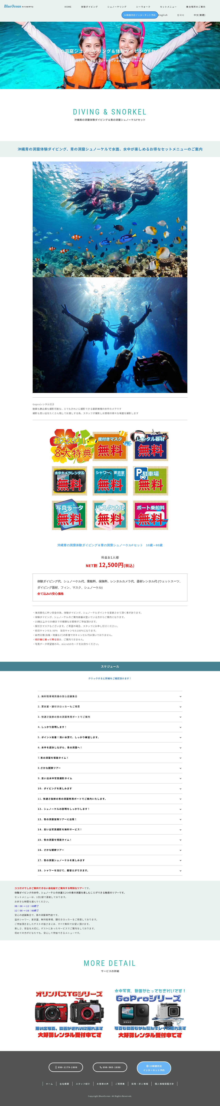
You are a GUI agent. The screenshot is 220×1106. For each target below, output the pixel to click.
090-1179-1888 (66, 1066)
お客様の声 (103, 1083)
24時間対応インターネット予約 (140, 15)
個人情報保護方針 (164, 1083)
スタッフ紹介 (83, 1083)
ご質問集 (120, 1083)
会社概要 (64, 1083)
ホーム (49, 1083)
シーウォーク (143, 6)
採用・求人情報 (139, 1083)
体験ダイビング (89, 6)
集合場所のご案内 (196, 6)
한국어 (180, 14)
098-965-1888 (110, 1066)
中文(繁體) (200, 14)
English (163, 14)
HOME (68, 6)
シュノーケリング (117, 6)
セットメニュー (168, 6)
